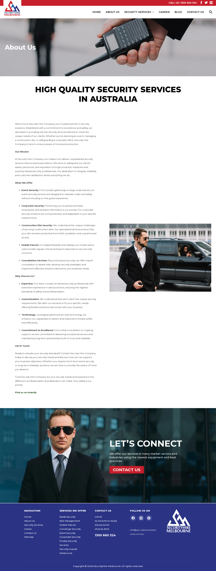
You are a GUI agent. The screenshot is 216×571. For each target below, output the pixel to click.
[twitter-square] (141, 518)
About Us (112, 12)
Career (164, 12)
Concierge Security (70, 529)
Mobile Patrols (67, 525)
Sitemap (28, 537)
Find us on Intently (26, 392)
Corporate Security (70, 537)
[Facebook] (201, 2)
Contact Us (195, 12)
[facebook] (133, 518)
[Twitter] (206, 2)
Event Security (67, 533)
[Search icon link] (211, 12)
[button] (126, 469)
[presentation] (152, 12)
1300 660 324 (188, 2)
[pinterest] (149, 518)
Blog (178, 12)
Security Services (139, 12)
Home (96, 12)
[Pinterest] (211, 2)
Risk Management (69, 520)
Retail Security (67, 516)
